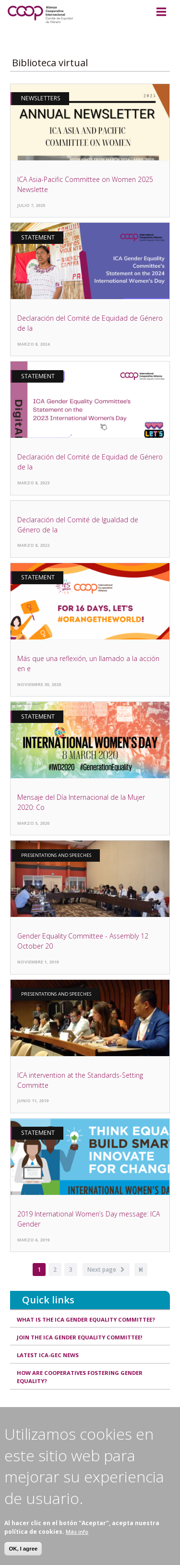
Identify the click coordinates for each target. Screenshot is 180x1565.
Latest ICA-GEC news (48, 1355)
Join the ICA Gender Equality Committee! (80, 1337)
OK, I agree (23, 1549)
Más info (77, 1532)
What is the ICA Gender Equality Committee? (86, 1319)
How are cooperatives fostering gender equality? (80, 1376)
